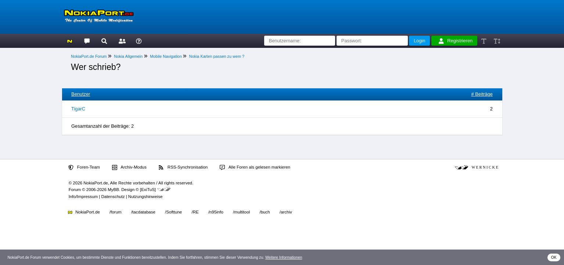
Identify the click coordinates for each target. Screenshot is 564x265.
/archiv (286, 212)
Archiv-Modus (129, 167)
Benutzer (80, 94)
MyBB (113, 189)
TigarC (78, 109)
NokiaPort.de (84, 212)
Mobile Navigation (166, 56)
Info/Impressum (83, 196)
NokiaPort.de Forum (89, 56)
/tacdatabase (143, 212)
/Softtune (173, 212)
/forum (115, 212)
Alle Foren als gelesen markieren (255, 167)
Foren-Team (84, 167)
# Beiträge (482, 94)
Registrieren (456, 41)
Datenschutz (113, 196)
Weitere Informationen (283, 257)
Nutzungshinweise (145, 196)
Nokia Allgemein (128, 56)
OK (554, 257)
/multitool (241, 212)
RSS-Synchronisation (183, 167)
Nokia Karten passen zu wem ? (217, 56)
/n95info (215, 212)
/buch (264, 212)
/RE (194, 212)
